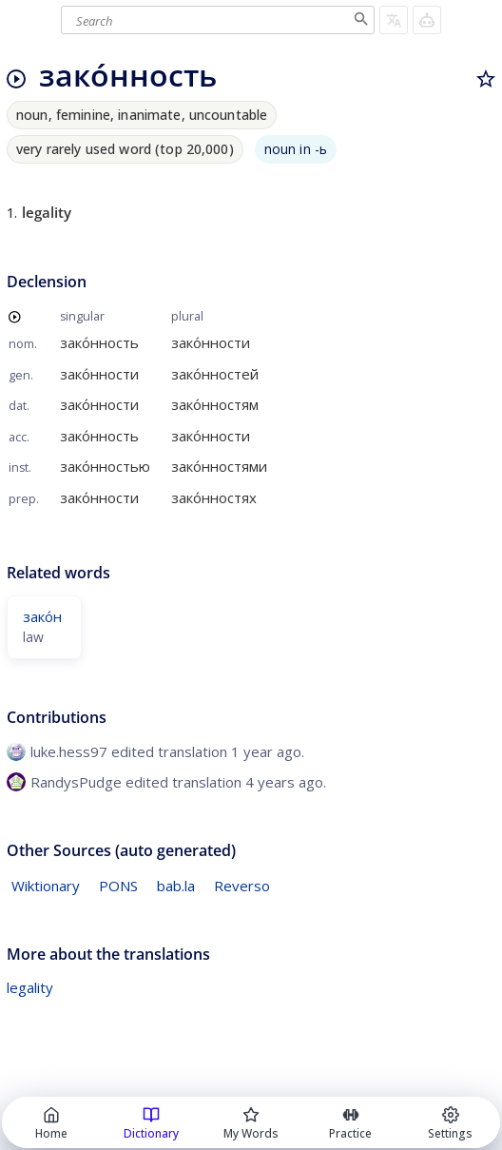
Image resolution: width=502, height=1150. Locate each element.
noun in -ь (295, 149)
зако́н (42, 616)
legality (30, 987)
